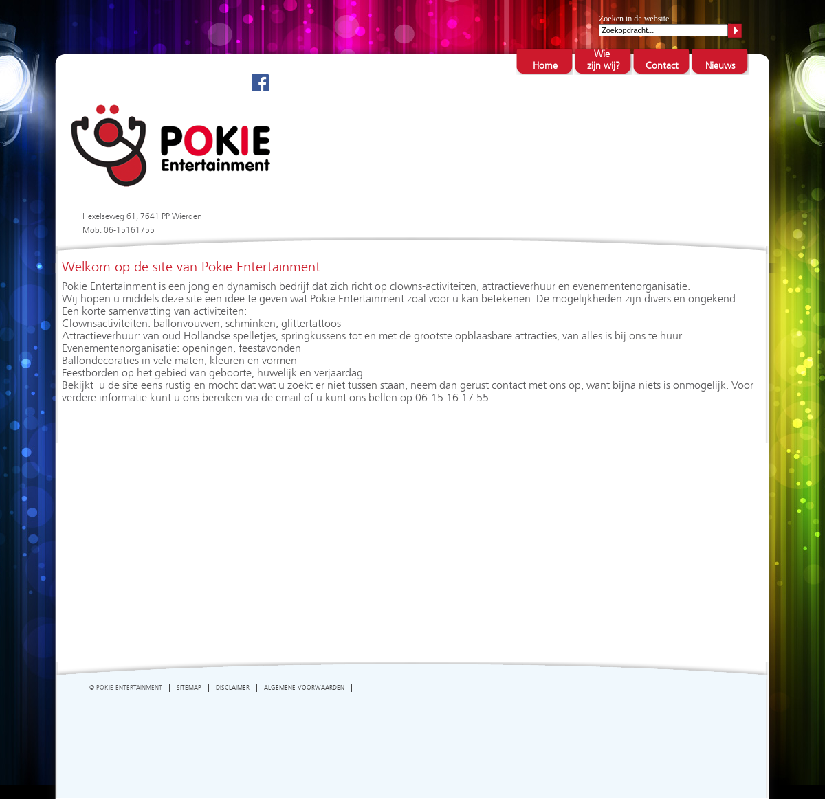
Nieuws (720, 66)
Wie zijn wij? (603, 60)
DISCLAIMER (233, 688)
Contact (662, 66)
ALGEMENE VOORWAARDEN (304, 688)
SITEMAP (189, 688)
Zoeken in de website (634, 18)
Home (545, 66)
